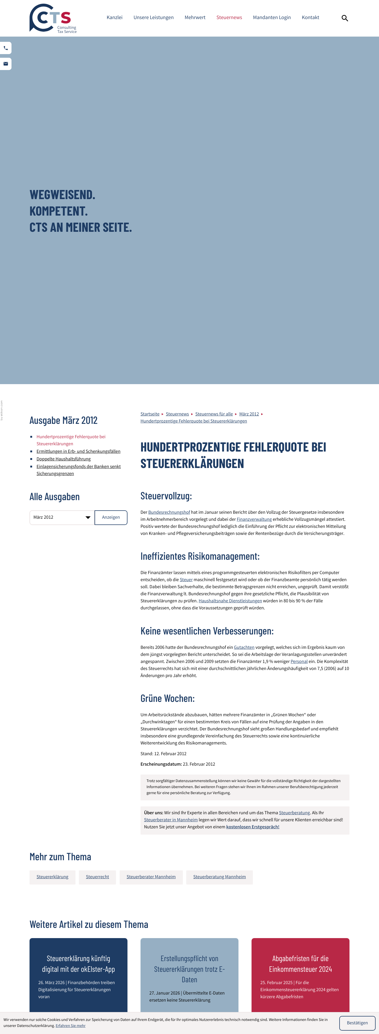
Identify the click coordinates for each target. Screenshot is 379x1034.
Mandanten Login (272, 18)
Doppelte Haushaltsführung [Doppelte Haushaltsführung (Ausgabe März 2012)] (64, 112)
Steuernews (229, 18)
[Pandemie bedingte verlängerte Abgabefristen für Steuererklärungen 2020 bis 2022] (300, 814)
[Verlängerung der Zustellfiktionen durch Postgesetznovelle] (189, 814)
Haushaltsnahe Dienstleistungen (230, 254)
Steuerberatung (294, 466)
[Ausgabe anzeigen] (111, 170)
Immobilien (175, 1007)
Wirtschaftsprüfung (54, 1007)
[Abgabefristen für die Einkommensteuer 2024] (300, 675)
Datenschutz (312, 922)
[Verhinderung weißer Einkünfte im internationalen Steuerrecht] (78, 814)
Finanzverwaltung (254, 172)
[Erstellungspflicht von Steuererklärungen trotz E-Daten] (189, 675)
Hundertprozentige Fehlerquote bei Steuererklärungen (194, 74)
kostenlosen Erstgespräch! (252, 480)
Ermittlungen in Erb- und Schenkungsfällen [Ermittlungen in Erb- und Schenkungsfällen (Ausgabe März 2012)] (78, 104)
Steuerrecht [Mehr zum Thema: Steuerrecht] (97, 530)
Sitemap (308, 936)
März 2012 (249, 67)
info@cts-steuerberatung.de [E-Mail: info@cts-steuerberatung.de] (183, 960)
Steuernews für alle (214, 67)
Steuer (186, 232)
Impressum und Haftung (324, 929)
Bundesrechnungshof (169, 165)
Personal (299, 314)
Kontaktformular (316, 957)
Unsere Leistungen (153, 18)
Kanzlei (115, 18)
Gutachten (244, 300)
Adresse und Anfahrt (320, 950)
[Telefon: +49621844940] (176, 946)
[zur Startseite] (53, 18)
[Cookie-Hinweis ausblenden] (357, 1023)
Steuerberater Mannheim (324, 943)
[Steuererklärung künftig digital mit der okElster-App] (78, 675)
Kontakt (310, 18)
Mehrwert (195, 18)
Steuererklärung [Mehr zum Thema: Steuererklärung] (52, 530)
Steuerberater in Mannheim (171, 473)
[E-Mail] (267, 865)
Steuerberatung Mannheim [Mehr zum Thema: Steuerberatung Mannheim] (219, 530)
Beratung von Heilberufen (125, 1007)
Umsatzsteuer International (255, 1007)
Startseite (150, 67)
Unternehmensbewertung (318, 1007)
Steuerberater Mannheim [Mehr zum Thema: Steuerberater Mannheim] (151, 530)
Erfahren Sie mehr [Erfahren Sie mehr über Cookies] (70, 1026)
